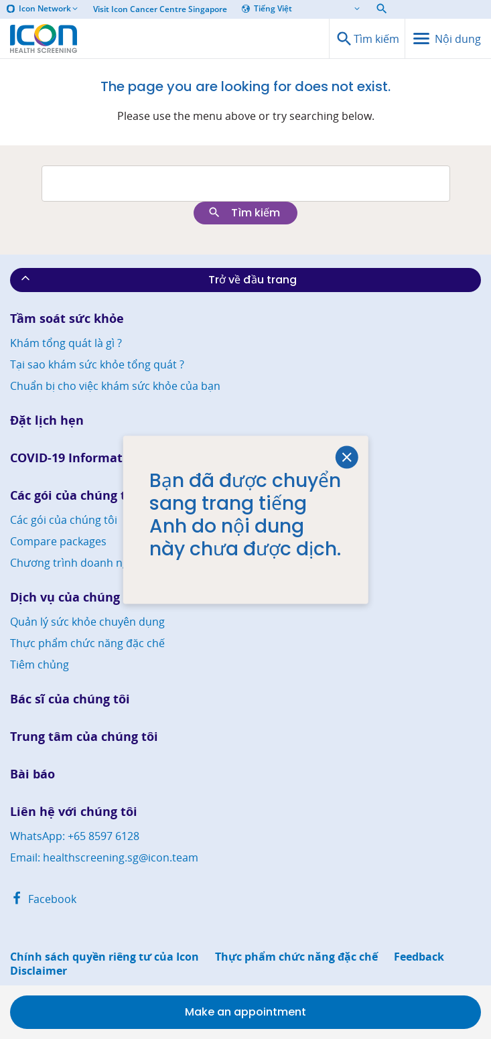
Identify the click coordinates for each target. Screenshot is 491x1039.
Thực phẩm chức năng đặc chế (87, 643)
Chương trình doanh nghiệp (80, 562)
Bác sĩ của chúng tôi (70, 699)
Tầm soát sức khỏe (67, 318)
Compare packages (58, 541)
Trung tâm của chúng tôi (84, 737)
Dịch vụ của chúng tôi (75, 597)
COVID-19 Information (76, 458)
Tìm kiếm (244, 212)
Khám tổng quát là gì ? (66, 343)
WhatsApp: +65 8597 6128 (74, 836)
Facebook (43, 899)
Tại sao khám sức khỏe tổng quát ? (97, 364)
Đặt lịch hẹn (47, 420)
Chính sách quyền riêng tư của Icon (104, 957)
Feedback (419, 957)
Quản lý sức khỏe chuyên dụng (87, 621)
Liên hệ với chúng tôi (73, 812)
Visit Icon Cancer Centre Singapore (160, 9)
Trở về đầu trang (158, 279)
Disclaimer (38, 971)
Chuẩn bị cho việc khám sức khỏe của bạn (115, 385)
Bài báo (32, 774)
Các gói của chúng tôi (73, 495)
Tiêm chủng (39, 664)
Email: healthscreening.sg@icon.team (104, 857)
